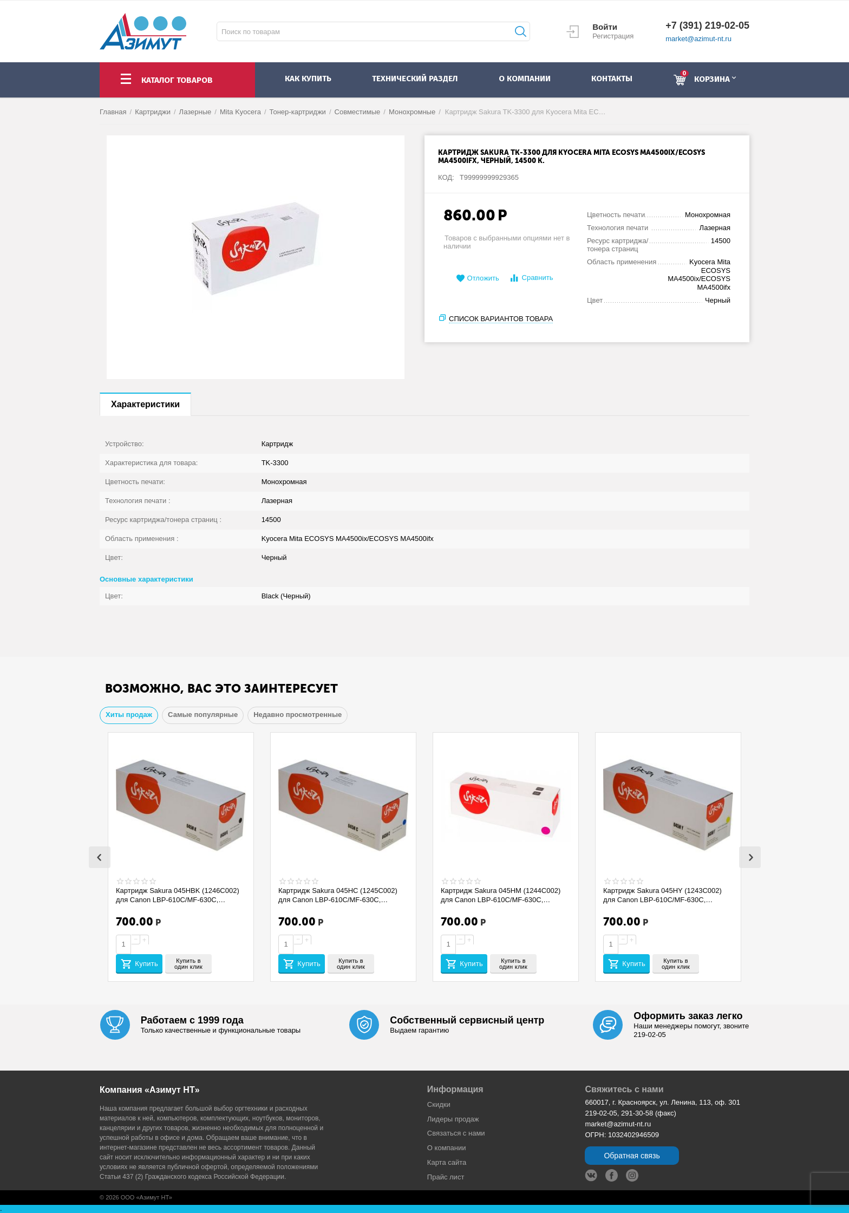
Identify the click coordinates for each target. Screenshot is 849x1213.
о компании (525, 78)
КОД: (446, 177)
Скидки (438, 1104)
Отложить (477, 278)
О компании (446, 1148)
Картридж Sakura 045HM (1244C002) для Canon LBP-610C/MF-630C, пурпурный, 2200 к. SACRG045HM (505, 895)
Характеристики (145, 404)
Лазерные (195, 112)
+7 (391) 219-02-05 (707, 25)
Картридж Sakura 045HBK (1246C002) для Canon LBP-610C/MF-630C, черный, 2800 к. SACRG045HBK (171, 895)
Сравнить (531, 278)
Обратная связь (631, 1155)
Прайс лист (446, 1177)
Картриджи (153, 112)
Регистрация (613, 36)
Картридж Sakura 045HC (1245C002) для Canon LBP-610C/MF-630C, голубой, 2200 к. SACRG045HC (342, 895)
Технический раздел (415, 78)
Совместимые (358, 112)
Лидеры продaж (453, 1119)
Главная (113, 112)
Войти (604, 26)
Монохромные (412, 112)
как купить (308, 78)
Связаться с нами (456, 1133)
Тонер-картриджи (298, 112)
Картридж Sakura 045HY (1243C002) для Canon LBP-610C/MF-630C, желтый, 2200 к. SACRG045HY (667, 895)
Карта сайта (447, 1162)
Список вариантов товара (501, 319)
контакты (611, 78)
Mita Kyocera (240, 112)
